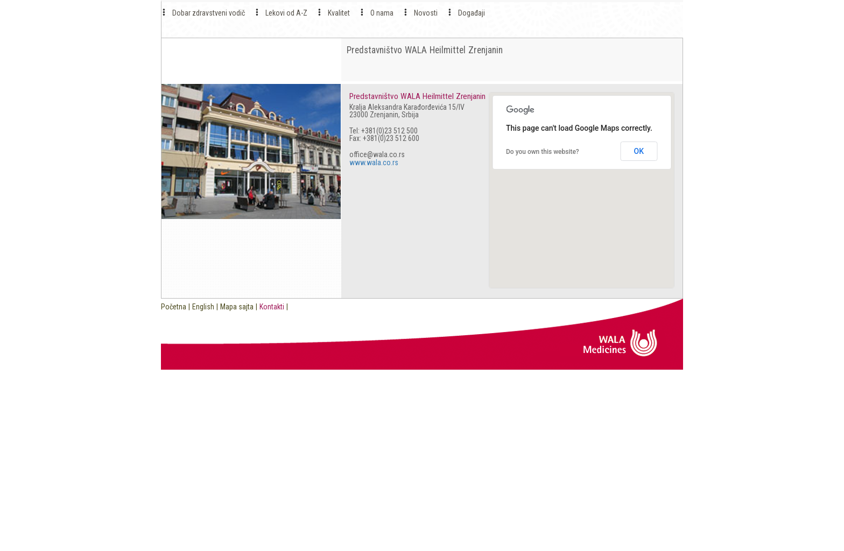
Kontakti (271, 306)
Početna (173, 306)
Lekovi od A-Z (286, 13)
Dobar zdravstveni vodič (208, 13)
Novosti (426, 13)
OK (639, 151)
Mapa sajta (237, 306)
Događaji (471, 13)
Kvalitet (339, 13)
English (203, 306)
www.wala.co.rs (373, 162)
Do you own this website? (542, 152)
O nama (381, 13)
